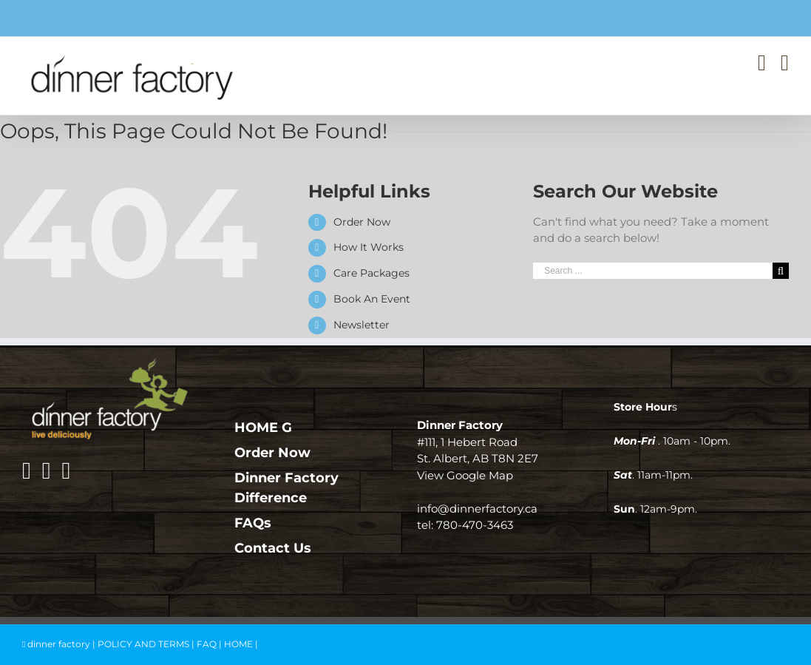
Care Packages (371, 273)
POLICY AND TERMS (143, 643)
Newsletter (361, 324)
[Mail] (65, 470)
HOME (238, 643)
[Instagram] (46, 470)
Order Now (361, 222)
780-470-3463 (474, 525)
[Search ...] (653, 271)
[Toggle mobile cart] (762, 63)
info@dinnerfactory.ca (477, 509)
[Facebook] (26, 470)
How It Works (368, 247)
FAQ (207, 643)
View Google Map (465, 475)
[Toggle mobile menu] (785, 63)
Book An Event (371, 299)
